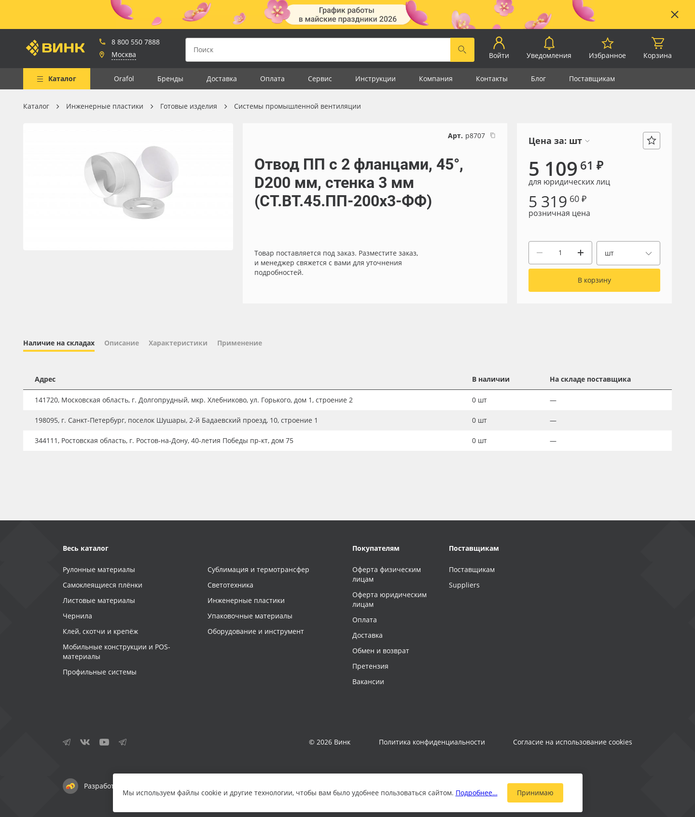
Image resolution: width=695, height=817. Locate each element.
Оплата (272, 78)
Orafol (124, 78)
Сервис (320, 78)
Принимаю (535, 792)
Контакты (492, 78)
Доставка (222, 78)
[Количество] (560, 252)
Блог (538, 78)
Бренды (170, 78)
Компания (436, 78)
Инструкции (375, 78)
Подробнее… (477, 792)
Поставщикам (592, 78)
